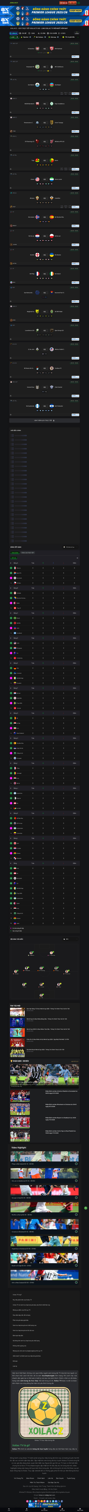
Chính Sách (41, 1478)
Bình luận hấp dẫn (18, 1335)
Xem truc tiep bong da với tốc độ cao (23, 1330)
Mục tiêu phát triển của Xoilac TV (22, 1300)
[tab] (13, 33)
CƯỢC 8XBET (72, 3)
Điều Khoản (30, 1478)
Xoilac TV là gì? (17, 1294)
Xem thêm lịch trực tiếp (44, 420)
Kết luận (15, 1361)
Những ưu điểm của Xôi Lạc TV (21, 1310)
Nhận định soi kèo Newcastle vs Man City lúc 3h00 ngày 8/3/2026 (34, 1082)
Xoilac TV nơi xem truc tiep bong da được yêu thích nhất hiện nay (31, 1305)
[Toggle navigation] (78, 3)
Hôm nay (53, 37)
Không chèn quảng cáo (19, 1346)
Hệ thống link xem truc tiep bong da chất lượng (26, 1340)
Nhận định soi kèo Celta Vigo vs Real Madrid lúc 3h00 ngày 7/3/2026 (60, 1132)
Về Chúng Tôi (18, 1478)
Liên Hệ (50, 1478)
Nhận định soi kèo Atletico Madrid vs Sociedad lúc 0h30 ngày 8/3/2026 (61, 1092)
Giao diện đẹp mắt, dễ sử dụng (21, 1315)
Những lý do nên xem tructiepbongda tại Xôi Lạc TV (27, 1351)
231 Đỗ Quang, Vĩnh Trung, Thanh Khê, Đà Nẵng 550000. (47, 1486)
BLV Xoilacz (40, 37)
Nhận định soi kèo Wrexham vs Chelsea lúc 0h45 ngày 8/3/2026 (61, 1105)
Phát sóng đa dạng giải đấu (20, 1320)
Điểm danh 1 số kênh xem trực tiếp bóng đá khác (27, 1356)
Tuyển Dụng (71, 1478)
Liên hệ (15, 1366)
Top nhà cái (63, 3)
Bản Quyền (60, 1478)
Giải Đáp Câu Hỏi (53, 1482)
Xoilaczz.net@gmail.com (47, 1495)
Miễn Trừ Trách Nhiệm (37, 1482)
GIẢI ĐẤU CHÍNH (16, 430)
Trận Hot (26, 37)
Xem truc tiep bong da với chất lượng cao (24, 1325)
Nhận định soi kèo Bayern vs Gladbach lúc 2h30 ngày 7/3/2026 (60, 1119)
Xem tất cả (75, 1061)
